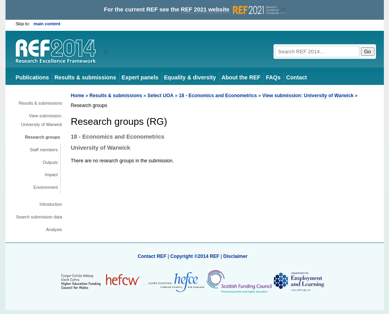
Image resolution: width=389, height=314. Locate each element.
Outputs (50, 162)
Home (77, 95)
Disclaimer (235, 256)
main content (47, 23)
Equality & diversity (190, 77)
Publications (32, 77)
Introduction (50, 204)
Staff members (44, 149)
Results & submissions (85, 77)
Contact (296, 77)
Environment (46, 187)
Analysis (54, 229)
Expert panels (140, 77)
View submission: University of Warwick (41, 120)
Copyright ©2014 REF (195, 256)
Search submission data (39, 216)
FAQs (273, 77)
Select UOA (160, 95)
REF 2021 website (231, 9)
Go (367, 52)
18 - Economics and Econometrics (218, 95)
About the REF (241, 77)
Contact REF (152, 256)
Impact (51, 174)
